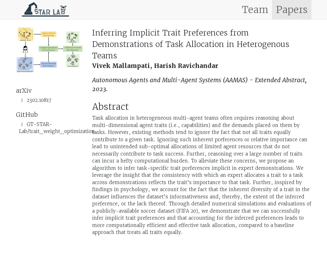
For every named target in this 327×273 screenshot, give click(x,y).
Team (255, 9)
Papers (292, 9)
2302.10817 (39, 100)
